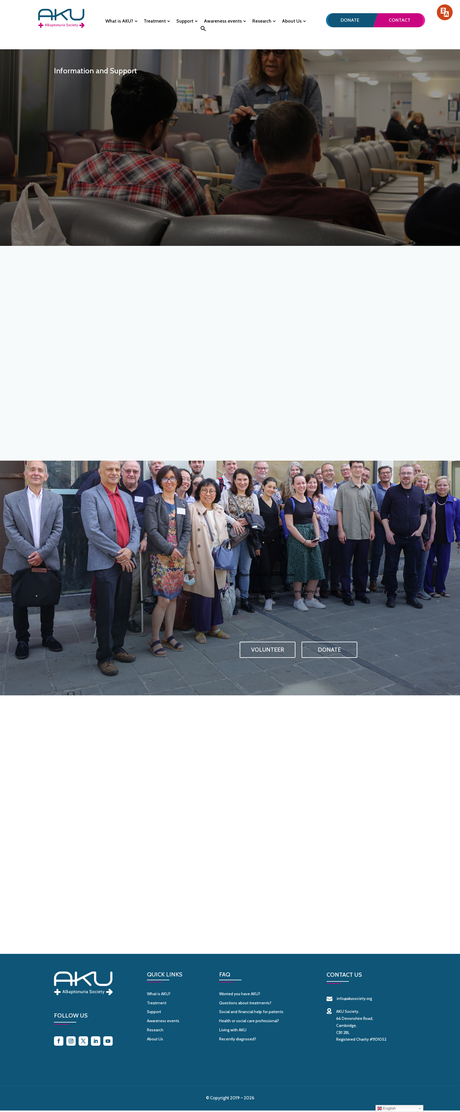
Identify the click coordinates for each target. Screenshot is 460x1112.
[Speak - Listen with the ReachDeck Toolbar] (445, 12)
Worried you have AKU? (239, 995)
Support (184, 21)
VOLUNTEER (267, 649)
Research (261, 21)
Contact (399, 20)
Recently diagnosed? (237, 1040)
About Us (292, 21)
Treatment (155, 21)
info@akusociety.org (349, 1000)
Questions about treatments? (245, 1004)
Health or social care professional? (249, 1022)
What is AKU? (119, 21)
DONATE (329, 649)
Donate (350, 20)
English (386, 1108)
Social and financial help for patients (251, 1013)
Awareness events (223, 21)
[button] (203, 30)
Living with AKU (232, 1031)
